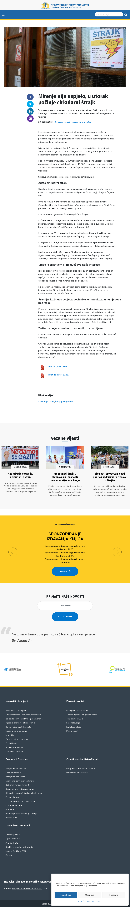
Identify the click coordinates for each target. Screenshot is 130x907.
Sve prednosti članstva (16, 767)
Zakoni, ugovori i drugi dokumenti (81, 713)
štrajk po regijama (64, 401)
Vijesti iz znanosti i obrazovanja (20, 722)
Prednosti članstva (65, 523)
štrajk (51, 401)
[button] (12, 551)
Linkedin (30, 111)
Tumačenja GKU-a (74, 718)
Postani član (11, 816)
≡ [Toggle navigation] (3, 14)
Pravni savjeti (72, 730)
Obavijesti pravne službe (77, 709)
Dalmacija (43, 401)
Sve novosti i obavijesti (16, 709)
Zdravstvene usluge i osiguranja (20, 800)
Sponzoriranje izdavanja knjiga (65, 535)
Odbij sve (89, 895)
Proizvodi (10, 808)
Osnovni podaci (13, 834)
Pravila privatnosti (93, 901)
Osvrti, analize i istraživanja (82, 758)
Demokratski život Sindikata (18, 726)
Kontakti (9, 854)
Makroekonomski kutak (77, 771)
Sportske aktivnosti (14, 746)
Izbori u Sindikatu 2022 (16, 850)
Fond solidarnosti (14, 771)
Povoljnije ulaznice (14, 804)
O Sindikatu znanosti (18, 824)
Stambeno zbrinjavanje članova (20, 780)
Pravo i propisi (75, 700)
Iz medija (10, 734)
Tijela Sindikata (13, 838)
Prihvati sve (65, 895)
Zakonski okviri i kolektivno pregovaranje (24, 718)
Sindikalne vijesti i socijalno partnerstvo (73, 122)
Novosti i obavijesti (17, 700)
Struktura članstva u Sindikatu (19, 846)
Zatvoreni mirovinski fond (17, 784)
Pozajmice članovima (15, 775)
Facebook (30, 97)
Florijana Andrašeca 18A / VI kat (27, 887)
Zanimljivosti (11, 742)
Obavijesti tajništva (14, 750)
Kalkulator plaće (73, 726)
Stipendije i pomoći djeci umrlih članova (24, 792)
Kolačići (81, 901)
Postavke (113, 895)
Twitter (30, 104)
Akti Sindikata (12, 842)
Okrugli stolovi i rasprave (17, 738)
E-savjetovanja (73, 722)
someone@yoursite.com (30, 118)
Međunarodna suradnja (16, 730)
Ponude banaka (13, 796)
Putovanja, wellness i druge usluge (21, 812)
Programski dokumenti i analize (80, 767)
